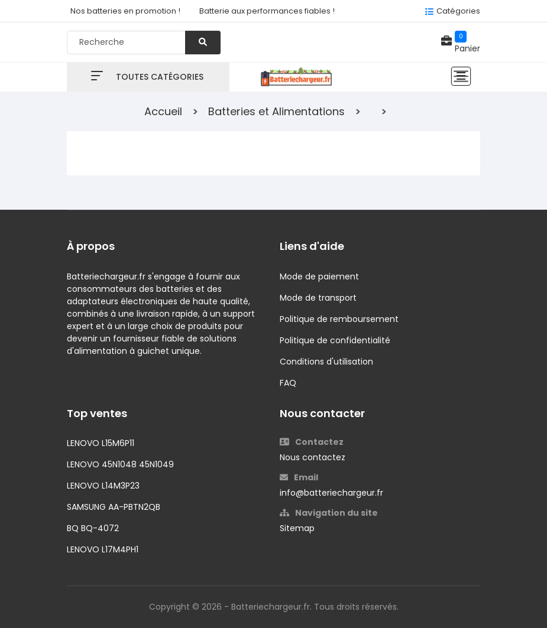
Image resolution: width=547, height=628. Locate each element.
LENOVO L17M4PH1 (102, 549)
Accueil (163, 111)
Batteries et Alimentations (276, 111)
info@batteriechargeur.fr (331, 493)
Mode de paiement (319, 276)
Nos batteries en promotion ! (125, 11)
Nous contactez (312, 457)
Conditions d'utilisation (326, 361)
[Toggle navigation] (461, 76)
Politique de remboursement (339, 319)
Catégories (458, 11)
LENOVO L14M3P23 (103, 486)
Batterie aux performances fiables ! (267, 11)
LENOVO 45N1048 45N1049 (120, 464)
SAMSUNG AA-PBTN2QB (113, 507)
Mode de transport (318, 298)
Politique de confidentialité (335, 340)
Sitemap (297, 528)
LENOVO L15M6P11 (100, 443)
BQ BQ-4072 (93, 528)
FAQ (288, 383)
